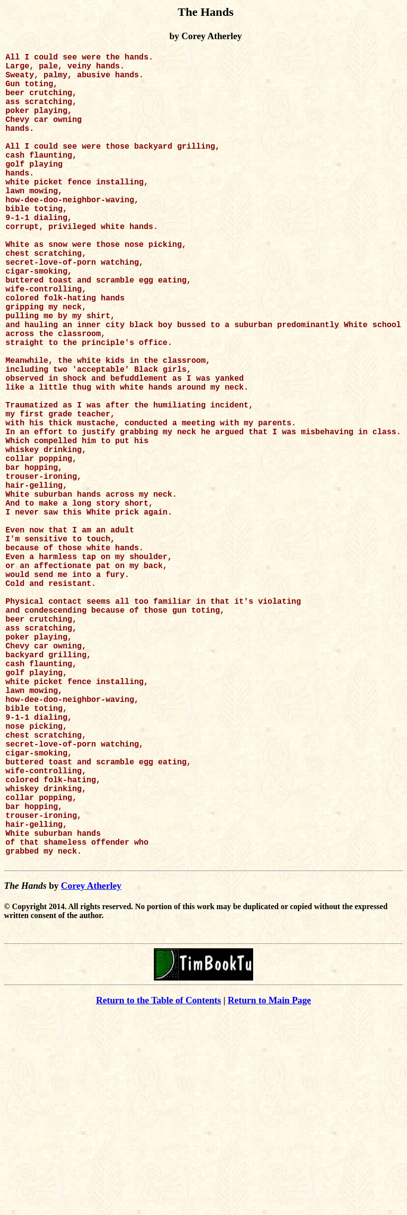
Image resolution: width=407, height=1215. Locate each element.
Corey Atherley (91, 1066)
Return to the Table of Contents (158, 1180)
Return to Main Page (269, 1180)
